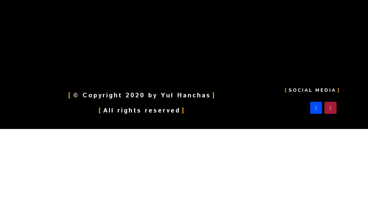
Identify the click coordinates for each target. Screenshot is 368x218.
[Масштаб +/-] (88, 134)
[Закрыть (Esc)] (12, 134)
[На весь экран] (63, 134)
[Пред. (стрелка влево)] (12, 143)
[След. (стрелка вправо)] (37, 143)
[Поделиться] (37, 134)
